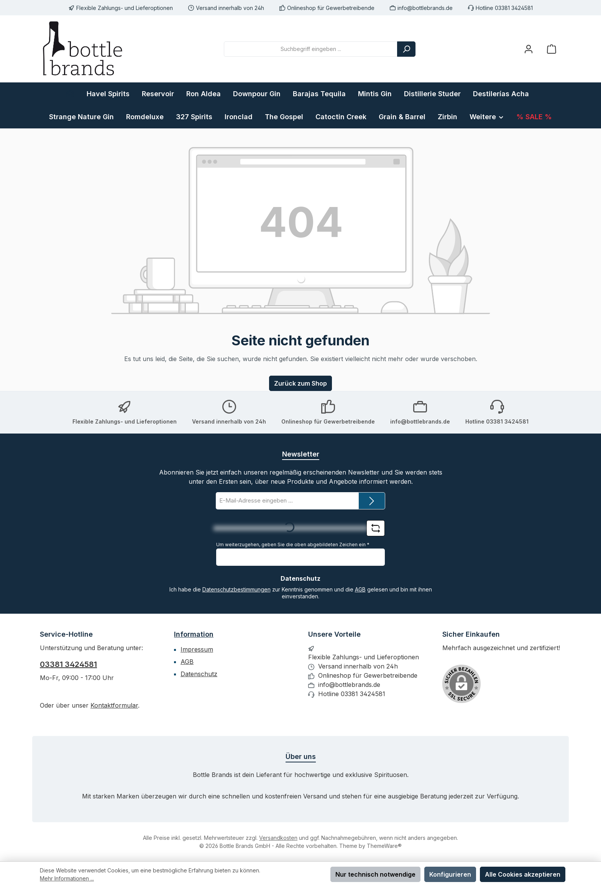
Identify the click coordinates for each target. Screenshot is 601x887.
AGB (360, 589)
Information (193, 634)
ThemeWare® (384, 846)
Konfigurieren (450, 874)
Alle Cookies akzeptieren (522, 874)
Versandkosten (278, 837)
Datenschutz (199, 674)
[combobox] (310, 49)
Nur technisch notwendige (375, 874)
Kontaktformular (114, 705)
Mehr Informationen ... (67, 878)
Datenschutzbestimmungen (236, 589)
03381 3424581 (68, 664)
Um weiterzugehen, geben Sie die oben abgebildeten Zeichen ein (292, 544)
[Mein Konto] (528, 49)
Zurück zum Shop (300, 383)
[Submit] (371, 500)
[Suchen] (406, 49)
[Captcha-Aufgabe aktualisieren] (375, 528)
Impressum (197, 649)
